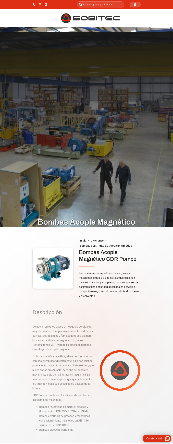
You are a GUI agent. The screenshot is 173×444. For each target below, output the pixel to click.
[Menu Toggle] (55, 18)
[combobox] (100, 4)
